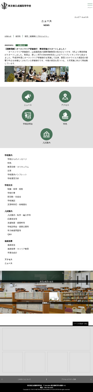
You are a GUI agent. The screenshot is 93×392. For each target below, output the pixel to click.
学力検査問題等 (14, 230)
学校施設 (11, 201)
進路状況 (11, 245)
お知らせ (8, 36)
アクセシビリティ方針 (69, 379)
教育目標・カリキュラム (18, 167)
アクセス (8, 259)
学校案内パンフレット (17, 174)
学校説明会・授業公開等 (18, 227)
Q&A (10, 234)
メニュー (90, 7)
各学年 (18, 36)
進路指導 (8, 241)
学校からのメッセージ (17, 159)
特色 (9, 163)
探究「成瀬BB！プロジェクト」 (37, 36)
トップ (77, 17)
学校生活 (8, 185)
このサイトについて (24, 379)
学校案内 (8, 155)
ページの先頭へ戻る (80, 324)
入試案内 (8, 211)
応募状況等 (12, 219)
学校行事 (11, 193)
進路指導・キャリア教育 (18, 249)
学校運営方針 (13, 178)
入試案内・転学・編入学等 (19, 215)
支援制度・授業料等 (16, 223)
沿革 (9, 171)
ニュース (85, 17)
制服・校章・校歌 (15, 189)
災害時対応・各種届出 (17, 204)
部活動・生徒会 (14, 197)
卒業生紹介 (12, 253)
